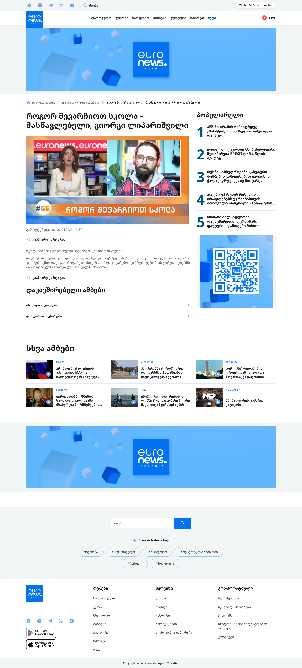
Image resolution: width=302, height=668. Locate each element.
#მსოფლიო (157, 552)
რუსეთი (61, 361)
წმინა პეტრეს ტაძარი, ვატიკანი (244, 402)
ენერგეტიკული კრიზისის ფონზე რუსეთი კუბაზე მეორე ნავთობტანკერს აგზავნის (165, 400)
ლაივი (161, 598)
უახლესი (163, 615)
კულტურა (101, 632)
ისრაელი (61, 389)
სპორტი (99, 641)
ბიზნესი (99, 624)
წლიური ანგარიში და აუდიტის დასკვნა (242, 626)
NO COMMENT (234, 389)
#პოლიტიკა (165, 563)
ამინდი (161, 607)
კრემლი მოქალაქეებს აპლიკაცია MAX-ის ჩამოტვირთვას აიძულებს (78, 372)
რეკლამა (225, 615)
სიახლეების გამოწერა (174, 632)
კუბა (143, 389)
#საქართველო (123, 552)
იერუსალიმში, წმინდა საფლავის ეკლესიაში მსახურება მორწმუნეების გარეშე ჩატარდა (77, 400)
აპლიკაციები (166, 624)
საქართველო (104, 598)
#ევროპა (91, 552)
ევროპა (99, 607)
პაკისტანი (147, 361)
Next (96, 649)
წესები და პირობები (234, 607)
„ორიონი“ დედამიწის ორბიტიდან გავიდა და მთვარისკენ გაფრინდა (245, 372)
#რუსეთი (135, 563)
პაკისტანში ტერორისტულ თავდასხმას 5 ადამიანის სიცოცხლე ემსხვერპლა (163, 372)
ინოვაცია (231, 361)
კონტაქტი (226, 637)
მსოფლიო (101, 615)
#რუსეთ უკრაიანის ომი (199, 552)
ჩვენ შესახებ (228, 598)
